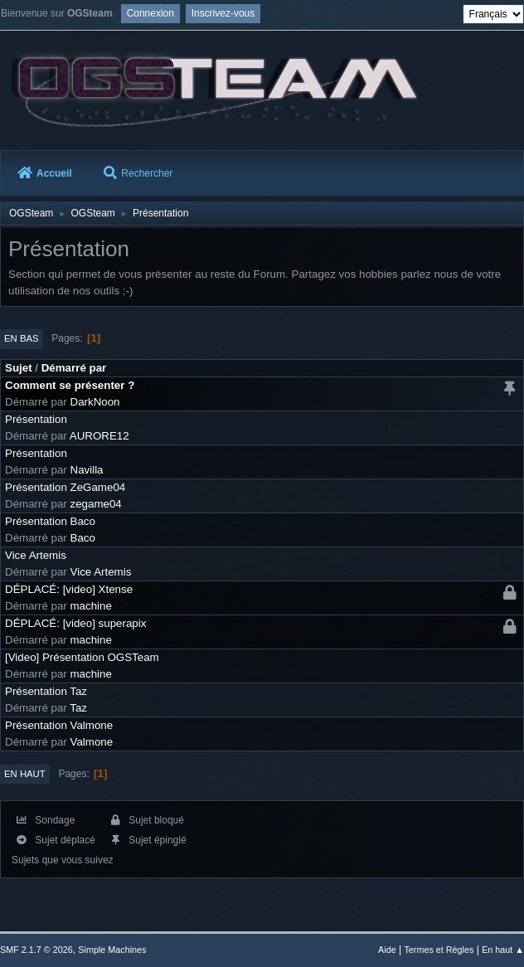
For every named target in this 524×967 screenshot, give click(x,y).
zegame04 (96, 504)
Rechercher (138, 173)
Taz (78, 708)
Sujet (18, 368)
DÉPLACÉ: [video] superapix (75, 623)
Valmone (92, 742)
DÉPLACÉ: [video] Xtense (69, 589)
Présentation (36, 419)
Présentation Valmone (59, 725)
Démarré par (74, 368)
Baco (82, 538)
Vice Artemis (35, 555)
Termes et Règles (438, 950)
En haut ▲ (503, 950)
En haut (25, 774)
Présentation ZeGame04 (65, 487)
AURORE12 (99, 436)
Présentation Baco (50, 521)
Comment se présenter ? (69, 385)
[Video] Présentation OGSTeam (82, 657)
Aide (387, 950)
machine (91, 606)
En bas (21, 338)
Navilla (87, 470)
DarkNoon (95, 402)
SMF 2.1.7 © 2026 (36, 950)
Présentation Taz (46, 691)
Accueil (44, 173)
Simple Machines (112, 950)
